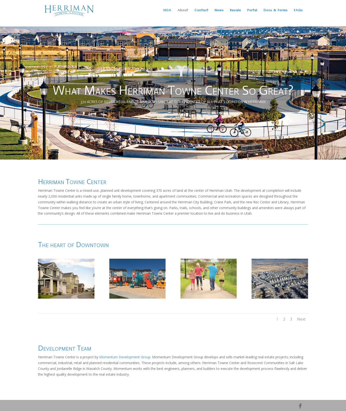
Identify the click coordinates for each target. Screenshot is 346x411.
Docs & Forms (276, 11)
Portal (252, 11)
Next (301, 319)
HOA (167, 11)
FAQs (298, 11)
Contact (201, 11)
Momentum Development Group (124, 357)
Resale (235, 11)
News (219, 11)
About (183, 11)
